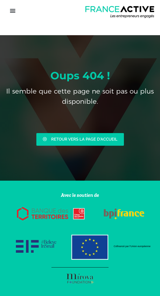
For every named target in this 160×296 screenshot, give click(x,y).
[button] (12, 10)
